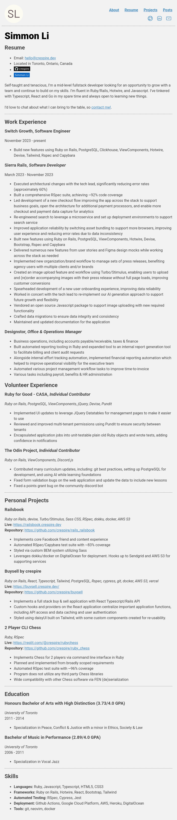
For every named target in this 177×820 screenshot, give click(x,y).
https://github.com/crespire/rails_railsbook (59, 530)
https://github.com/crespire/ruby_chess (57, 648)
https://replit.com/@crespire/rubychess (45, 643)
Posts (167, 10)
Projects (150, 10)
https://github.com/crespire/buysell (53, 592)
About (114, 10)
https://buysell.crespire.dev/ (36, 586)
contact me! (101, 107)
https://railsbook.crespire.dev (37, 525)
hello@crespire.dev (40, 58)
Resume (131, 10)
